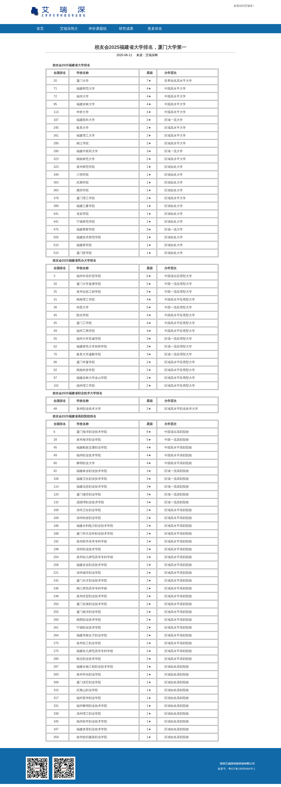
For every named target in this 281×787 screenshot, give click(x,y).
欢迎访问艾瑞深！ (244, 5)
